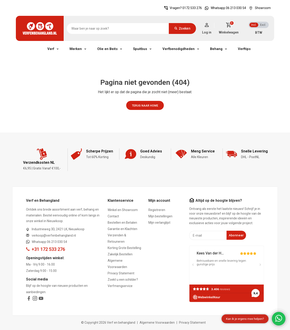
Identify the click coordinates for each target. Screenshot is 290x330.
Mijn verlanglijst (159, 222)
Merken (76, 49)
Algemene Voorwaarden (117, 264)
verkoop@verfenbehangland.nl (54, 235)
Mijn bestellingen (160, 216)
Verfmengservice (120, 286)
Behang (216, 49)
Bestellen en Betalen (122, 222)
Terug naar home (145, 105)
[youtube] (41, 299)
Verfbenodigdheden (178, 49)
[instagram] (35, 299)
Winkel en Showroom (123, 210)
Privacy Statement (121, 273)
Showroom (259, 8)
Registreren (156, 210)
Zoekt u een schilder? (123, 279)
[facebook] (28, 299)
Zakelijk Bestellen (120, 254)
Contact (113, 216)
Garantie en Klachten (122, 229)
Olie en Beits (107, 49)
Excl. (263, 24)
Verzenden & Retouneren (117, 238)
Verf (50, 49)
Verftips (244, 49)
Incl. (253, 24)
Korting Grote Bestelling (124, 248)
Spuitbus (140, 49)
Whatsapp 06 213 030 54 (224, 8)
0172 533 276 (192, 8)
